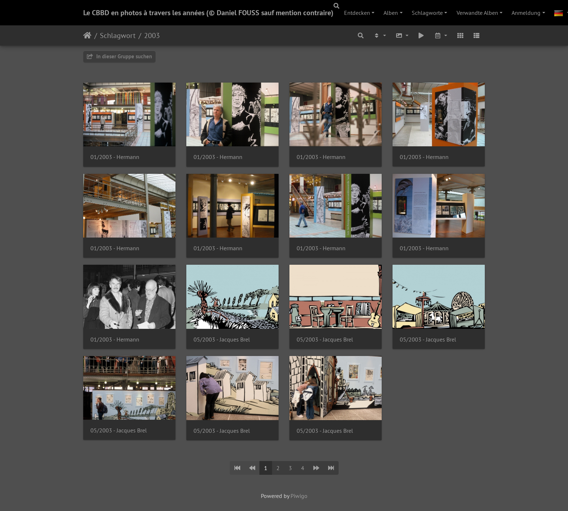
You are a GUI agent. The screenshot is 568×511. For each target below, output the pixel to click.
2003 (152, 35)
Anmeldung (526, 12)
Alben (390, 12)
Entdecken (357, 12)
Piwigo (299, 495)
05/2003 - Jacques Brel (222, 339)
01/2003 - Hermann (114, 157)
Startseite (87, 35)
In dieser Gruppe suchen (119, 56)
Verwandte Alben (477, 12)
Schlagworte (427, 12)
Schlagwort (118, 35)
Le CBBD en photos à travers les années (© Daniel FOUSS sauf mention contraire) (208, 12)
